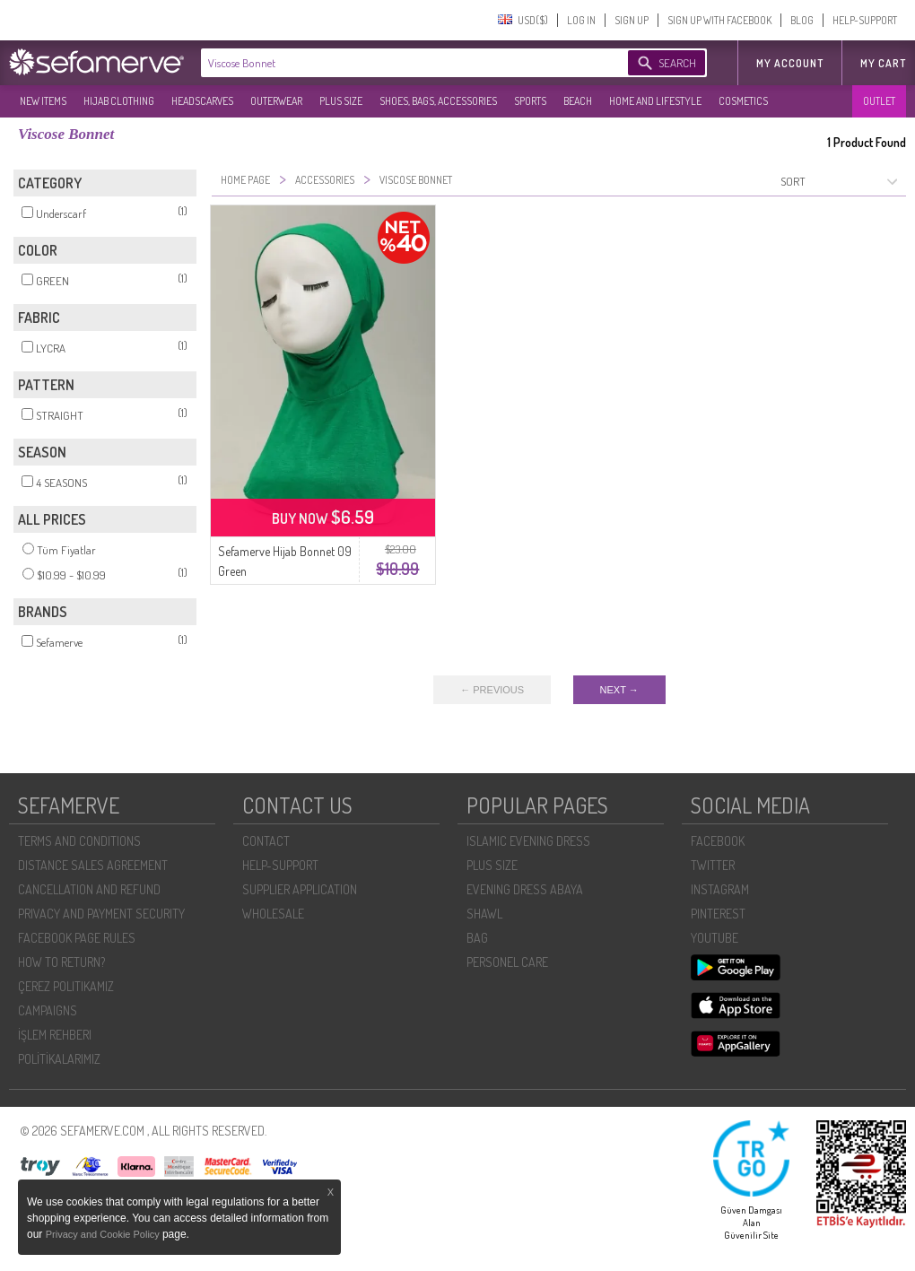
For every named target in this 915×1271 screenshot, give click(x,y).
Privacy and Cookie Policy (104, 1234)
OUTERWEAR (276, 101)
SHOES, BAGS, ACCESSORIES (438, 101)
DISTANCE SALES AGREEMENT (93, 865)
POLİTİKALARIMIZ (59, 1058)
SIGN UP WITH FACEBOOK (719, 20)
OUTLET (879, 101)
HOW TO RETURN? (61, 962)
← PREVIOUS (492, 689)
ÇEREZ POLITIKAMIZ (66, 986)
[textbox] (396, 62)
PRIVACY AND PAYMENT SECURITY (101, 913)
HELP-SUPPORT (864, 20)
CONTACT (266, 841)
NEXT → (619, 689)
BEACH (577, 101)
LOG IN (581, 20)
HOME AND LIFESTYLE (655, 101)
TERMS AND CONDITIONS (79, 841)
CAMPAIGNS (47, 1010)
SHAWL (484, 913)
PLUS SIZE (340, 101)
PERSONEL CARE (507, 962)
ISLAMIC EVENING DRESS (528, 841)
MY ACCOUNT (790, 63)
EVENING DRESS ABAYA (524, 889)
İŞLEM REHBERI (55, 1034)
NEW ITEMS (43, 101)
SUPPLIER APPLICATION (299, 889)
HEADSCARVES (202, 101)
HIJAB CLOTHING (118, 101)
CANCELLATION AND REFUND (89, 889)
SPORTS (530, 101)
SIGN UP (631, 20)
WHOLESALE (273, 913)
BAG (477, 937)
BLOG (802, 20)
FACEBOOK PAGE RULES (76, 937)
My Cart (883, 63)
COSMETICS (743, 101)
